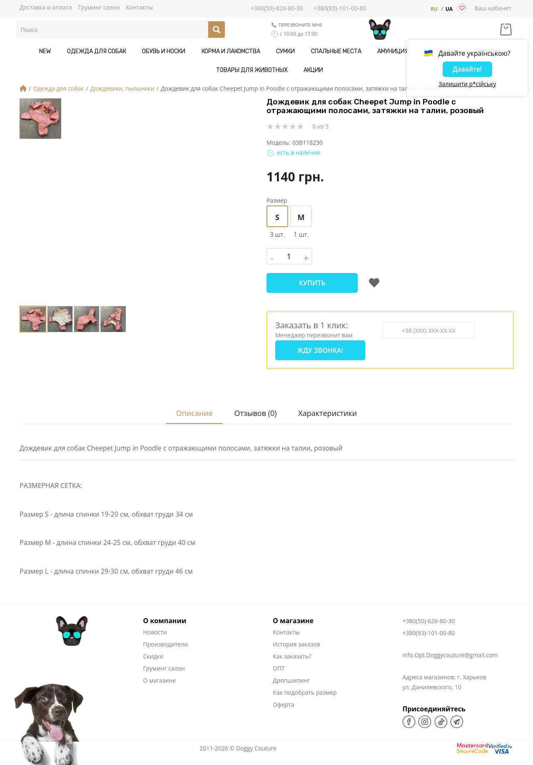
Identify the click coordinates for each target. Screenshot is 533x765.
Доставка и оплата (46, 6)
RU (434, 9)
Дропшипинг (291, 672)
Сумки (241, 51)
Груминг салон (99, 6)
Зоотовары (380, 51)
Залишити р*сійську (467, 85)
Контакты (139, 6)
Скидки (153, 648)
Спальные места (286, 51)
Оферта (283, 696)
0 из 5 (320, 126)
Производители (165, 636)
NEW (25, 51)
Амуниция (337, 51)
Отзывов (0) (254, 405)
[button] (211, 202)
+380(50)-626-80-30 (277, 8)
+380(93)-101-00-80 (340, 8)
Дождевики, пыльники (122, 88)
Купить (312, 282)
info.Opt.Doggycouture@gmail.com (450, 647)
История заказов (296, 636)
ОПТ (279, 660)
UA (449, 9)
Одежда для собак (70, 51)
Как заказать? (292, 648)
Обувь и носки (132, 51)
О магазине (159, 672)
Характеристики (328, 405)
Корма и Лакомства (193, 51)
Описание (190, 405)
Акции (266, 70)
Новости (155, 624)
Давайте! (467, 70)
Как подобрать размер (305, 684)
